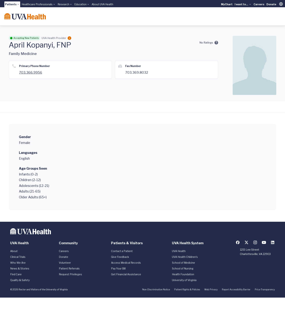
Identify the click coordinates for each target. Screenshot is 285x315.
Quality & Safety (20, 280)
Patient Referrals (69, 268)
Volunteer (65, 262)
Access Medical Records (126, 262)
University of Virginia (184, 280)
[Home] (25, 16)
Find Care (16, 274)
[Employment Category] (69, 38)
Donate (271, 4)
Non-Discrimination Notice (156, 289)
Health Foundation (183, 274)
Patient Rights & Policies (187, 289)
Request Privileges (70, 274)
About (14, 251)
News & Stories (19, 268)
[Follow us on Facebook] (238, 242)
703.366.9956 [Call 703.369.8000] (30, 72)
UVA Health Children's (185, 256)
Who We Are (18, 262)
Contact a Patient (122, 251)
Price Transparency (265, 289)
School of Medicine (183, 262)
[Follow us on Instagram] (255, 242)
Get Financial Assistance (126, 274)
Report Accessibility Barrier (236, 289)
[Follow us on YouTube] (264, 242)
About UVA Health (102, 4)
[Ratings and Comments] (216, 42)
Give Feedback (120, 256)
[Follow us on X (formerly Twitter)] (246, 242)
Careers (259, 4)
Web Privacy (211, 289)
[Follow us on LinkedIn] (272, 242)
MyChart (226, 4)
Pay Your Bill (118, 268)
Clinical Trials (17, 256)
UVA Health (179, 251)
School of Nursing (182, 268)
